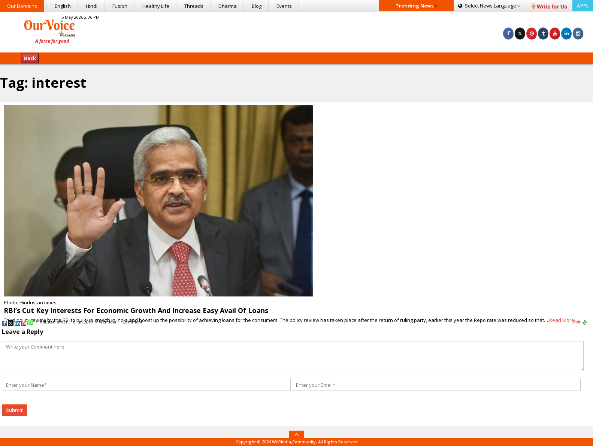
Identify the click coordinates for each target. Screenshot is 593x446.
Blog (256, 6)
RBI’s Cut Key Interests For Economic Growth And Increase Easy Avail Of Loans (136, 310)
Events (284, 6)
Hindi (91, 6)
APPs (583, 5)
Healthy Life (155, 6)
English (63, 6)
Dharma (227, 6)
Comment (132, 322)
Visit (580, 322)
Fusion (119, 6)
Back (30, 58)
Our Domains (22, 6)
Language (489, 5)
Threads (193, 6)
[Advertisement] (296, 31)
